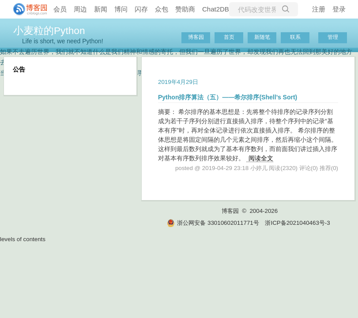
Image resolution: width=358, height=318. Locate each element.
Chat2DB (215, 9)
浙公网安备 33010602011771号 (213, 223)
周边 (80, 9)
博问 (121, 9)
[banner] (26, 9)
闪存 (141, 9)
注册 (318, 9)
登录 (339, 9)
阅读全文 (261, 158)
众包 (161, 9)
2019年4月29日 (178, 82)
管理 (333, 37)
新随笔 (262, 37)
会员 (60, 9)
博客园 (196, 37)
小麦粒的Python (49, 30)
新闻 (100, 9)
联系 (295, 37)
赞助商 (185, 9)
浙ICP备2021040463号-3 (297, 223)
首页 (229, 37)
